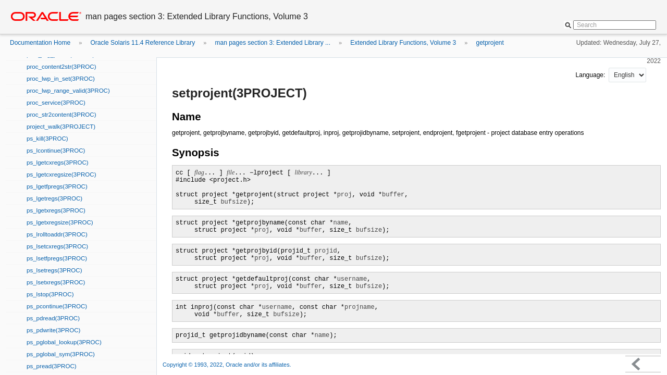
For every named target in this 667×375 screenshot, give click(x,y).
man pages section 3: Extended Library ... (272, 42)
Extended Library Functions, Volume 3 (403, 42)
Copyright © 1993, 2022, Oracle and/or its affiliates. (228, 364)
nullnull (627, 75)
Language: (591, 75)
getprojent (489, 42)
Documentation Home (40, 42)
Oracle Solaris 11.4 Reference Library (142, 42)
